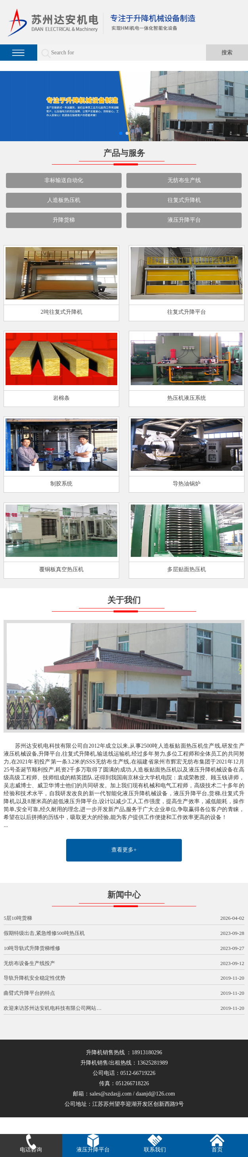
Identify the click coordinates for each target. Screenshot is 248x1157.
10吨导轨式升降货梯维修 (124, 948)
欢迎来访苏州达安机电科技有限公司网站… (124, 1008)
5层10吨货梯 (124, 918)
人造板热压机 (63, 200)
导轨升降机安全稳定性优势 (124, 978)
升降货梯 (64, 220)
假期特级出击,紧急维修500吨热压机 (124, 933)
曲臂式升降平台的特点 (124, 993)
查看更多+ (124, 850)
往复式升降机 (184, 200)
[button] (120, 133)
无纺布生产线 (184, 180)
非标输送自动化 (63, 180)
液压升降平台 (184, 220)
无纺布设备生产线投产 (124, 963)
